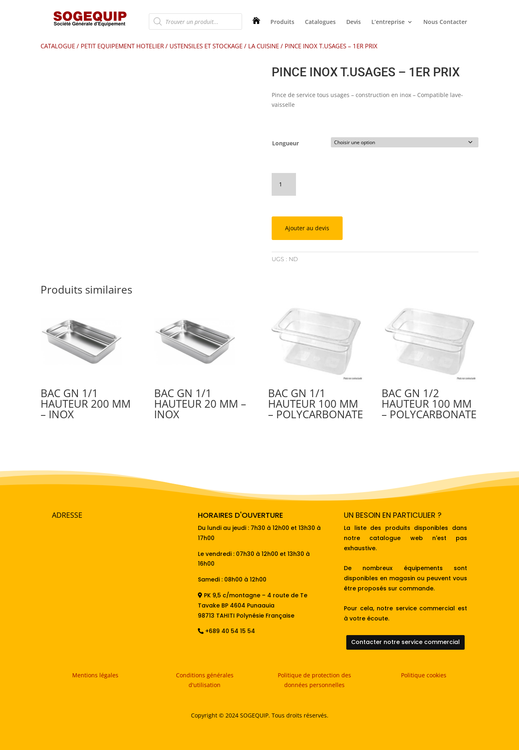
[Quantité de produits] (284, 183)
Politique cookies (423, 674)
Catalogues (320, 22)
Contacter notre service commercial (405, 641)
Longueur (285, 143)
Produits (282, 22)
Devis (353, 22)
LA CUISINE (263, 46)
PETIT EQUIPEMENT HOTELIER (122, 46)
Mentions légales (95, 674)
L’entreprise (388, 22)
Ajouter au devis (307, 227)
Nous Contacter (445, 22)
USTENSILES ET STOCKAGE (205, 46)
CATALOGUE (58, 46)
